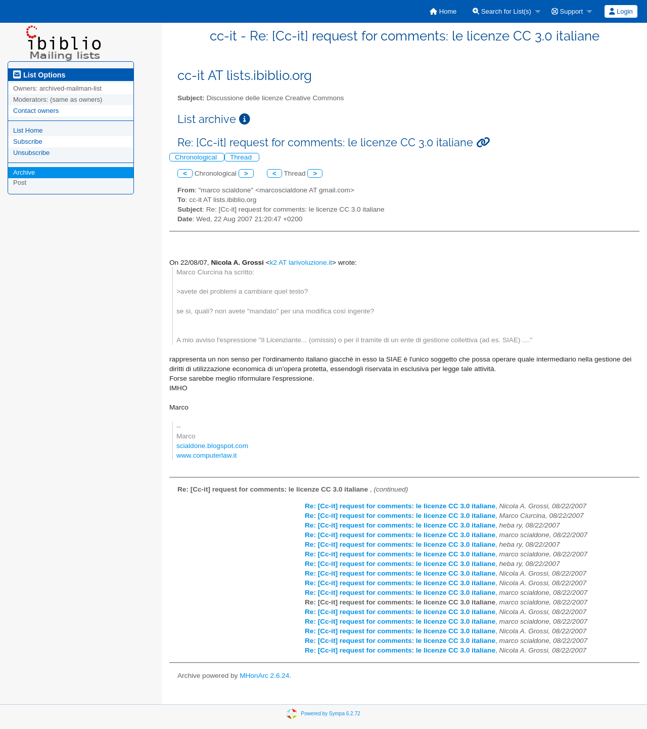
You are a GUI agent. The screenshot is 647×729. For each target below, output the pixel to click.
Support (567, 11)
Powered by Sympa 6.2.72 (330, 713)
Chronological (197, 157)
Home (443, 11)
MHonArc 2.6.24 (264, 675)
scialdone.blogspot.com (212, 446)
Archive (24, 172)
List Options (39, 75)
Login (620, 11)
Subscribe (27, 141)
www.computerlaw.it (206, 455)
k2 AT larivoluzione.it (301, 262)
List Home (28, 130)
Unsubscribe (31, 152)
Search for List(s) (502, 11)
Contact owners (36, 110)
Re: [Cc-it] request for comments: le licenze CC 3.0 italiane (400, 506)
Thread (242, 157)
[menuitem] (443, 11)
